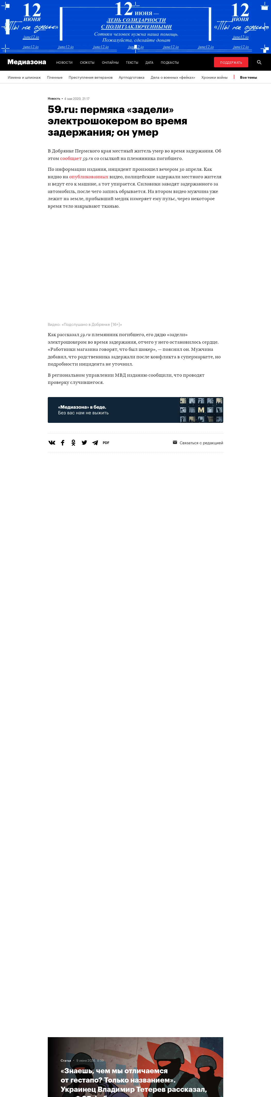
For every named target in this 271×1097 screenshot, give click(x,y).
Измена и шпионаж (24, 77)
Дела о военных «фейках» (173, 77)
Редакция (84, 1060)
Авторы (82, 1050)
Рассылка (124, 1050)
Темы (80, 1041)
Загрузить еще (135, 868)
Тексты (132, 62)
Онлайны (110, 62)
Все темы (248, 77)
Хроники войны (214, 77)
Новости (64, 62)
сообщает (71, 159)
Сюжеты (87, 62)
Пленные (54, 77)
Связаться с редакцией (136, 1060)
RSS (121, 1041)
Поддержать (231, 62)
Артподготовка (132, 77)
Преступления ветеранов (91, 77)
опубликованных (88, 177)
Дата (149, 62)
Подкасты (170, 62)
